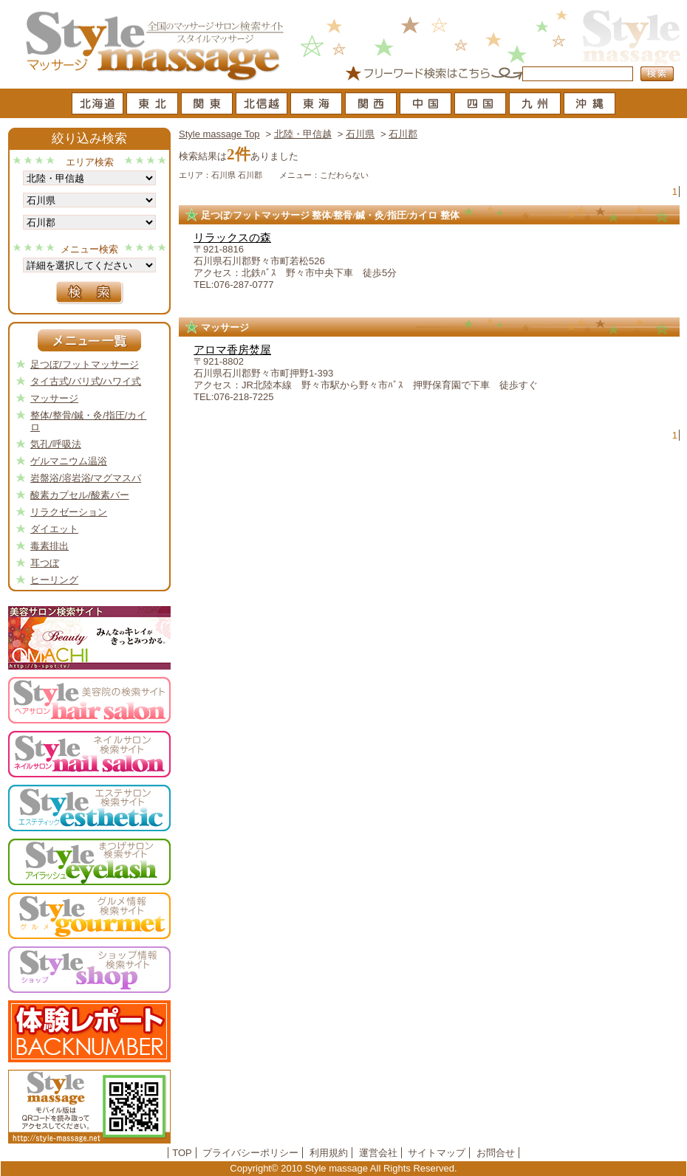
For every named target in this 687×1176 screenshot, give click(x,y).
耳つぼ (44, 562)
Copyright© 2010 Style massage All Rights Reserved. (343, 1168)
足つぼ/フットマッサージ (84, 364)
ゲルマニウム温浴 (68, 461)
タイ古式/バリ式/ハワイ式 (85, 381)
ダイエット (54, 528)
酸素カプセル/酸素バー (79, 495)
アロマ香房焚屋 (232, 350)
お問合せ (495, 1152)
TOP (182, 1152)
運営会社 (378, 1152)
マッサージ (54, 398)
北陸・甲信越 (303, 134)
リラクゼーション (68, 511)
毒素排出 (49, 545)
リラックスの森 (232, 238)
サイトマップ (436, 1152)
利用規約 (329, 1152)
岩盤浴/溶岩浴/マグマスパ (85, 478)
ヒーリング (54, 579)
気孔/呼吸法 (55, 444)
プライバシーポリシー (250, 1152)
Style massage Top (219, 134)
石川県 (360, 134)
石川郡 (403, 134)
